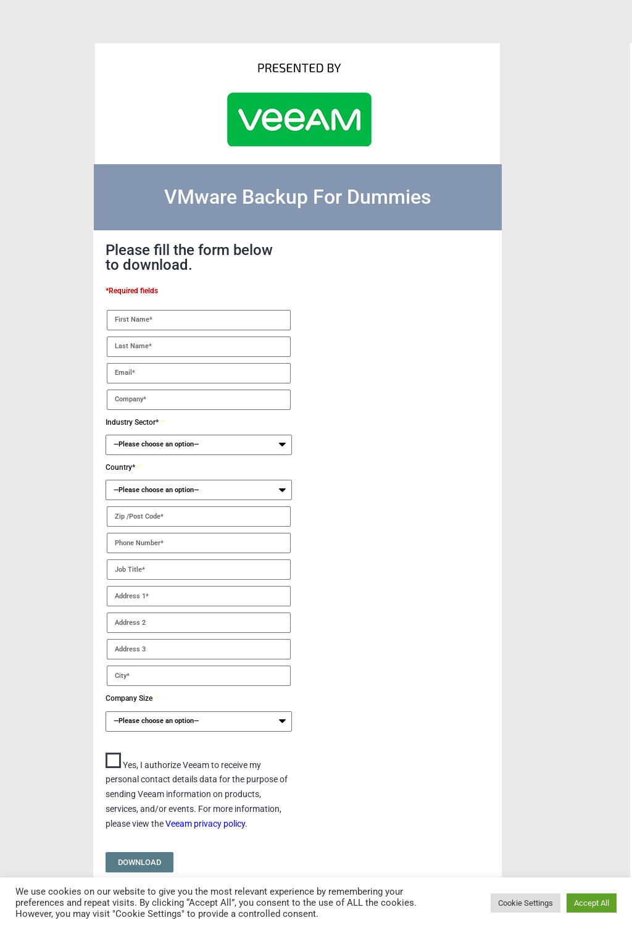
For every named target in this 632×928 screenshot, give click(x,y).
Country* (121, 467)
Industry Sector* (133, 422)
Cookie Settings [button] (525, 903)
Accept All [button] (591, 903)
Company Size (130, 698)
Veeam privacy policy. (206, 824)
